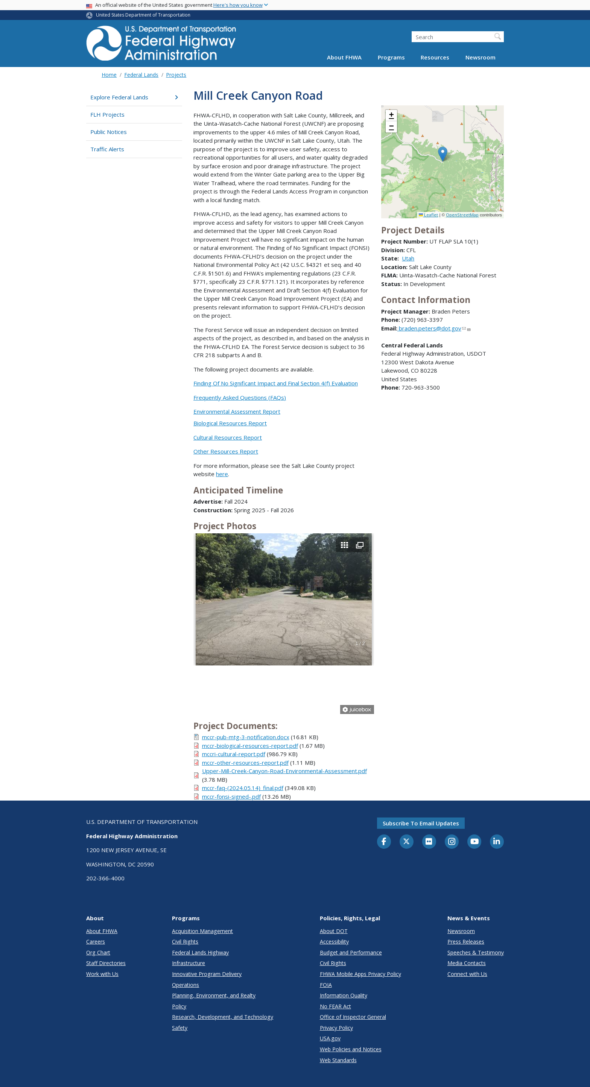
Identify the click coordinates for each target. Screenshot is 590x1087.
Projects (176, 74)
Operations (185, 984)
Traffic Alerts (107, 149)
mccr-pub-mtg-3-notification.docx (245, 737)
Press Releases (465, 941)
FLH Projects (107, 114)
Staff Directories (106, 963)
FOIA (326, 984)
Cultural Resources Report (227, 437)
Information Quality (343, 995)
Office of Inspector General (353, 1016)
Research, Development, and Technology (222, 1016)
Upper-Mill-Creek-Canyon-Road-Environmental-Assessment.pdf (284, 771)
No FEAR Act (335, 1006)
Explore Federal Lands (134, 97)
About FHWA (344, 57)
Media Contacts (466, 963)
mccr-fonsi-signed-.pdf (231, 796)
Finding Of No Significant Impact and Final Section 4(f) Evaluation (275, 383)
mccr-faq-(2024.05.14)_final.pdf (242, 788)
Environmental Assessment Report (236, 411)
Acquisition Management (202, 931)
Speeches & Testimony (475, 952)
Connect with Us (467, 973)
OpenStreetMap (462, 215)
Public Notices (108, 131)
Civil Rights (185, 941)
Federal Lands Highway (200, 952)
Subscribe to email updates (421, 823)
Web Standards (338, 1060)
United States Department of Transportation (143, 15)
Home (109, 74)
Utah (408, 258)
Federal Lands (141, 74)
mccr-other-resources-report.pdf (245, 762)
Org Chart (98, 952)
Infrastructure (188, 963)
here (222, 474)
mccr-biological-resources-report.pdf (250, 745)
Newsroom (480, 57)
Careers (95, 941)
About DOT (334, 931)
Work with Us (102, 973)
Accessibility (334, 941)
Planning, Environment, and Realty (213, 995)
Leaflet (428, 215)
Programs (391, 57)
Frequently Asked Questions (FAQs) (239, 397)
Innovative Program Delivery (207, 973)
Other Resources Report (225, 451)
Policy (179, 1006)
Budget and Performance (351, 952)
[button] (442, 154)
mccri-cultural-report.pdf (233, 754)
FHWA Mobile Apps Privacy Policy (360, 973)
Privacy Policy (336, 1027)
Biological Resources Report (230, 423)
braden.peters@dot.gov (434, 328)
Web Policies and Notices (351, 1049)
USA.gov (330, 1038)
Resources (435, 57)
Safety (179, 1027)
